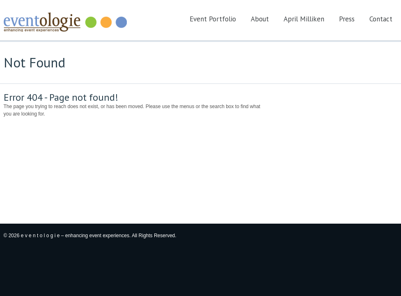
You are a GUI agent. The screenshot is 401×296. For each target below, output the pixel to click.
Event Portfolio (213, 18)
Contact (380, 18)
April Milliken (304, 18)
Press (347, 18)
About (260, 18)
